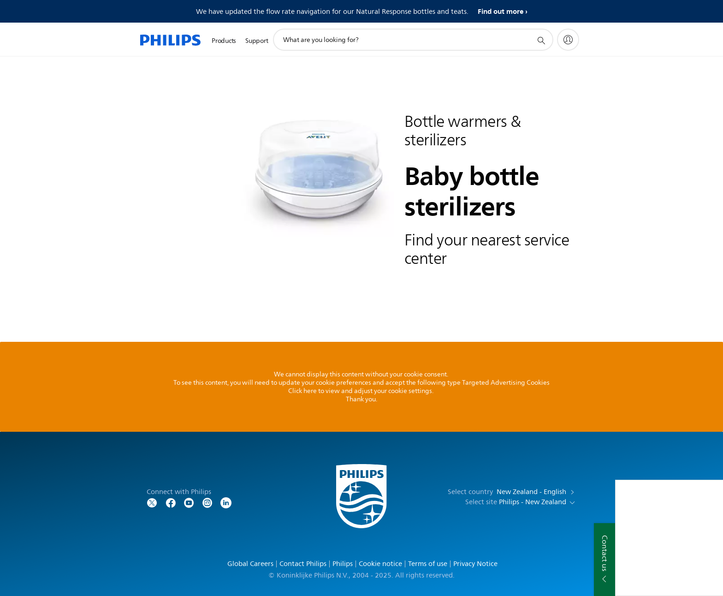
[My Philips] (568, 40)
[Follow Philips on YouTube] (189, 502)
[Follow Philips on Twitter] (152, 502)
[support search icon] (540, 40)
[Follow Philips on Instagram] (207, 502)
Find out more (500, 12)
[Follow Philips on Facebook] (170, 502)
